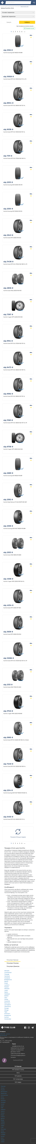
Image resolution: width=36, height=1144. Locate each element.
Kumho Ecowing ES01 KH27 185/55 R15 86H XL (15, 793)
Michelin (6, 970)
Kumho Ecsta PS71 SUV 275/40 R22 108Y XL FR (15, 264)
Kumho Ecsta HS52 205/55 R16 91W (12, 290)
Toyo (5, 997)
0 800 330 (5, 1034)
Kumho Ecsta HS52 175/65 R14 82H (12, 687)
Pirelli (6, 983)
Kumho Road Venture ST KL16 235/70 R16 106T (15, 502)
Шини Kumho (11, 6)
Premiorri (7, 1013)
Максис (3, 1123)
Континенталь (4, 1095)
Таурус (2, 1125)
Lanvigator (7, 1004)
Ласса (2, 1097)
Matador (6, 988)
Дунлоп (3, 1118)
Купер (2, 1130)
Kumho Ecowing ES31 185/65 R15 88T (13, 475)
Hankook (7, 976)
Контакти (13, 1057)
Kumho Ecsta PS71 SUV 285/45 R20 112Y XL (14, 105)
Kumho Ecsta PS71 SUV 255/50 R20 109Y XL (15, 766)
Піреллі (3, 1116)
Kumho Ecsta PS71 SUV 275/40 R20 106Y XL (15, 158)
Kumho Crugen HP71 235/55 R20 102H (13, 449)
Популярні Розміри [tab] (13, 963)
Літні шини (17, 6)
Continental (7, 972)
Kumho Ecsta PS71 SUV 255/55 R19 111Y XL (14, 819)
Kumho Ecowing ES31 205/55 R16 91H (13, 185)
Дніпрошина (4, 1091)
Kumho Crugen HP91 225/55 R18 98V (13, 713)
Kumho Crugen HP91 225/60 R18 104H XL (14, 581)
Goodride (7, 1001)
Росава (6, 1008)
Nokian (6, 995)
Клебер (3, 1122)
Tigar (5, 1012)
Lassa (6, 990)
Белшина (3, 1100)
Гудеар (2, 1141)
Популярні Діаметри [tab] (13, 966)
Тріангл (3, 1111)
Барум (2, 1114)
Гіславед (3, 1134)
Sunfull (6, 1017)
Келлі (2, 1138)
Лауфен (3, 1139)
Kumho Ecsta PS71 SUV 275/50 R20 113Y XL (14, 343)
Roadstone (7, 1015)
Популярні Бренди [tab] (12, 960)
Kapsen (6, 987)
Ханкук (2, 1088)
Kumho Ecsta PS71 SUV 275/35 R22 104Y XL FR (15, 660)
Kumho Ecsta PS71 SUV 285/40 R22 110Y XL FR (15, 422)
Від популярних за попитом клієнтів (25, 26)
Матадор (3, 1102)
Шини (6, 6)
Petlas (6, 999)
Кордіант (3, 1109)
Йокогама (3, 1129)
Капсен (3, 1136)
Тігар (2, 1127)
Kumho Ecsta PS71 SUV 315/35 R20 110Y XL (14, 132)
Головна (2, 6)
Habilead (7, 994)
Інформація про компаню (17, 1048)
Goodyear (7, 978)
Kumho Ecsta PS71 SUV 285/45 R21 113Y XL (14, 396)
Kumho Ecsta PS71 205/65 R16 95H (12, 634)
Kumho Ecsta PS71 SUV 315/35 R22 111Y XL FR (15, 79)
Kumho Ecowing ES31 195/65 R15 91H (13, 211)
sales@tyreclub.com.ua (18, 1046)
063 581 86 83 (3, 1035)
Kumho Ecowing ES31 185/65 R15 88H (13, 52)
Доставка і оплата (15, 1051)
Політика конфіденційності (18, 1055)
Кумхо (2, 1105)
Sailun (6, 992)
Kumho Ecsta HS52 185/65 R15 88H (12, 555)
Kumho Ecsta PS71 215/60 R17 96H (12, 607)
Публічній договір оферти (18, 1053)
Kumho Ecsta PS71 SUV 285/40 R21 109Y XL (14, 370)
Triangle (6, 974)
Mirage (6, 1010)
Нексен (3, 1113)
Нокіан (2, 1104)
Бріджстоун (4, 1093)
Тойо (2, 1107)
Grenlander (7, 1019)
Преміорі (3, 1086)
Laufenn (6, 985)
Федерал (3, 1132)
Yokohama (7, 1006)
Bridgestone (8, 979)
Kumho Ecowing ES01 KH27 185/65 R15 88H (15, 528)
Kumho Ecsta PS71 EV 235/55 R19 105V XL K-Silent (16, 740)
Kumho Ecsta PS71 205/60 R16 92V (12, 237)
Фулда (2, 1120)
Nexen (6, 981)
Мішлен (3, 1089)
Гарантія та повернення (17, 1050)
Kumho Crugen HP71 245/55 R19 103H (13, 317)
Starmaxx (7, 1003)
